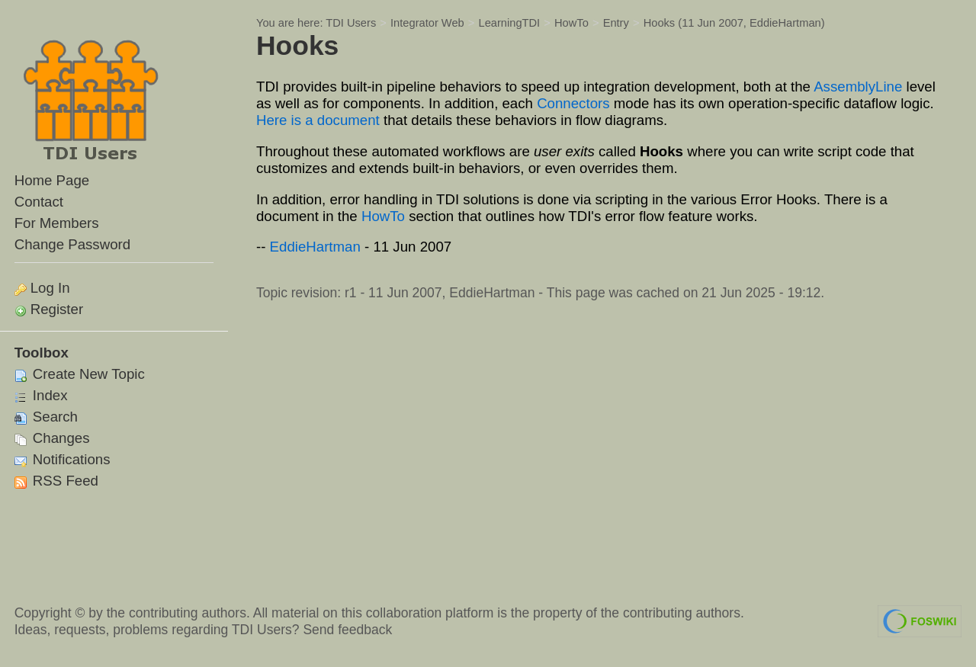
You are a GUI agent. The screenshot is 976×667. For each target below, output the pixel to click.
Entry (616, 23)
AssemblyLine (858, 87)
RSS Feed (56, 481)
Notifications (62, 459)
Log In (50, 288)
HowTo (571, 23)
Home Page (52, 180)
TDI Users (351, 23)
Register (56, 309)
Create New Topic (79, 374)
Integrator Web (427, 23)
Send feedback (347, 629)
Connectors (573, 103)
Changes (52, 438)
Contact (38, 202)
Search (46, 417)
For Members (56, 223)
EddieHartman (785, 23)
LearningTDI (510, 23)
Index (41, 395)
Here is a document (318, 120)
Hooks (660, 23)
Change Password (72, 244)
